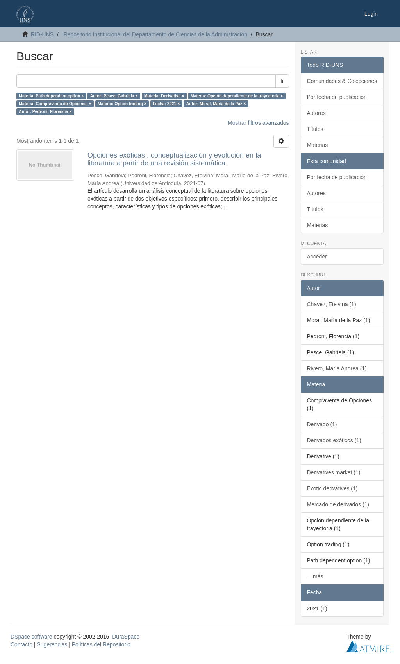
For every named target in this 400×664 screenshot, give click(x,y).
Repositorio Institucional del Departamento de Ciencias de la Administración (155, 34)
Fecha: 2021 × (166, 103)
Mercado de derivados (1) (338, 504)
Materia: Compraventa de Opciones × (55, 103)
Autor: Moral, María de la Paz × (216, 103)
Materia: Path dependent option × (51, 95)
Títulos (315, 129)
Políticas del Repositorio (101, 644)
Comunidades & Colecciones (342, 81)
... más (315, 576)
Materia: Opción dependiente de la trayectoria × (237, 95)
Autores (316, 113)
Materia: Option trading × (122, 103)
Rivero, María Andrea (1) (337, 368)
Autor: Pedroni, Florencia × (45, 111)
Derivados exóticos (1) (334, 440)
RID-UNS (42, 34)
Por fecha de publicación (337, 97)
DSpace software (31, 636)
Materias (317, 145)
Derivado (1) (322, 424)
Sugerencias (52, 644)
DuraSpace (125, 636)
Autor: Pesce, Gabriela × (114, 95)
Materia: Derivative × (164, 95)
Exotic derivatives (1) (332, 488)
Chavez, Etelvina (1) (331, 304)
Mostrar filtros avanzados (258, 123)
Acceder (317, 256)
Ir (282, 81)
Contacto (21, 644)
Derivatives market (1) (334, 472)
